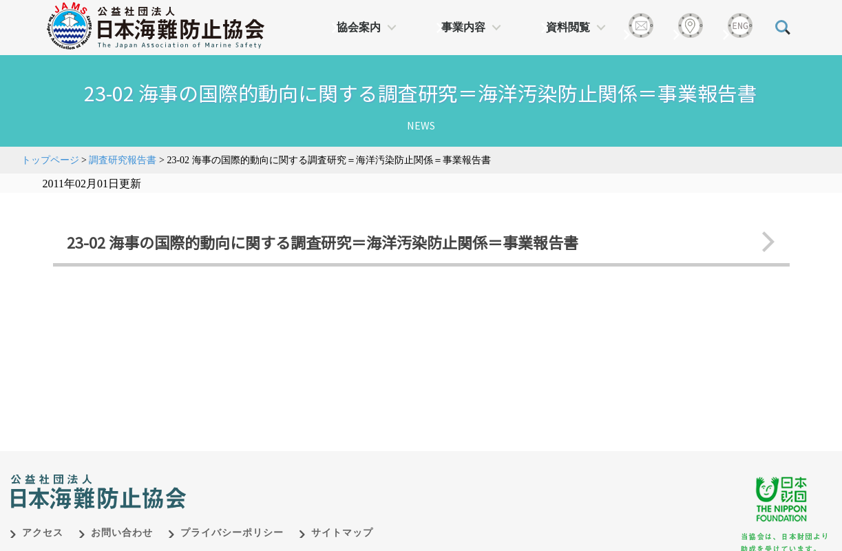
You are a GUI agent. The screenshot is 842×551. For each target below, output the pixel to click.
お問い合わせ (122, 533)
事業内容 (463, 27)
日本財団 (297, 477)
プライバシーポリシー (232, 533)
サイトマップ (342, 533)
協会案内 (359, 27)
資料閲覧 (568, 27)
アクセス (42, 533)
